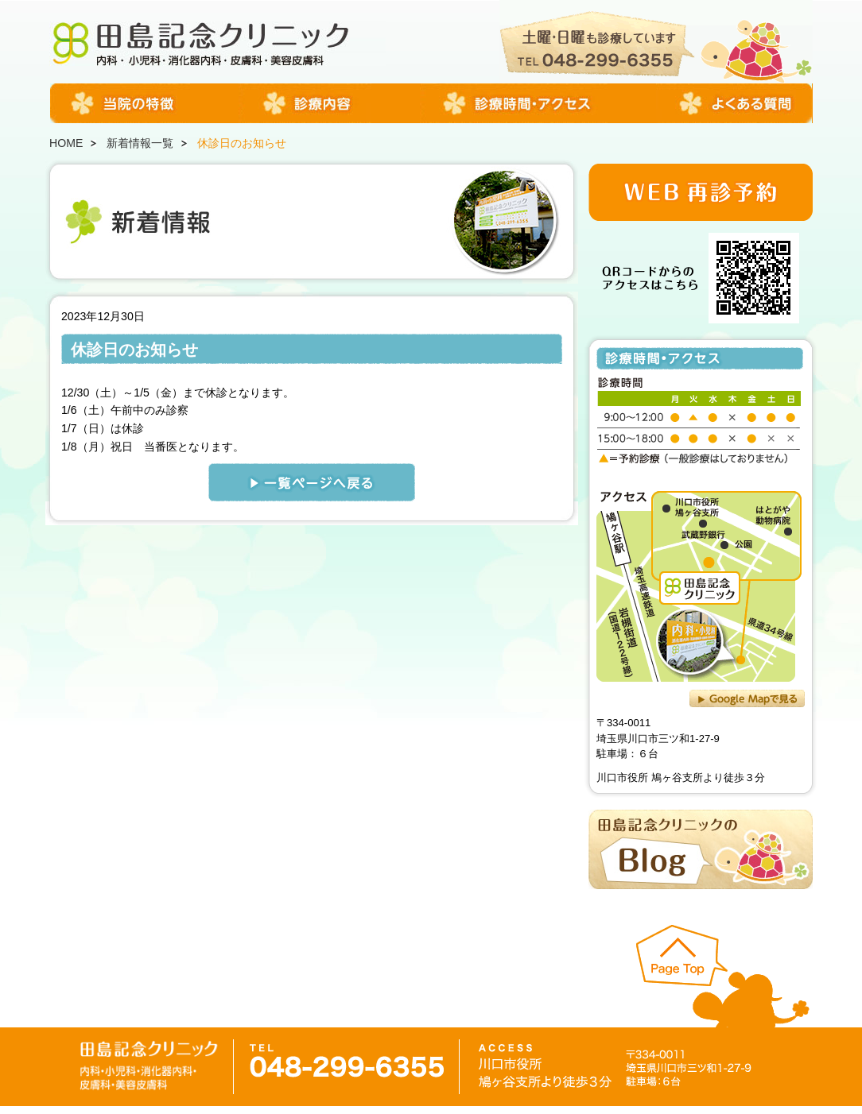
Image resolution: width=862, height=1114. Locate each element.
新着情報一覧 (140, 143)
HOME (66, 143)
